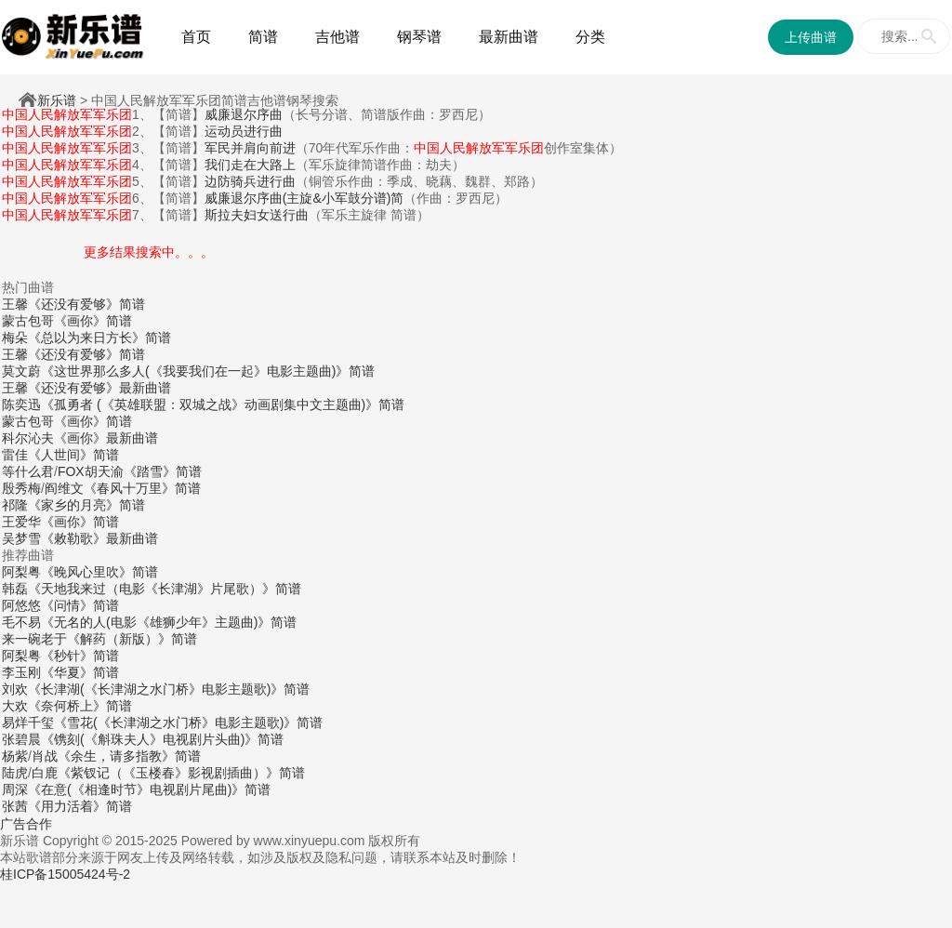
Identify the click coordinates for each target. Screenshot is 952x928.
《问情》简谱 (80, 605)
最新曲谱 (508, 37)
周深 (15, 789)
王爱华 (21, 521)
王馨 (15, 304)
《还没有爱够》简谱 (86, 304)
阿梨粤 (21, 571)
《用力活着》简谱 (80, 806)
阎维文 (64, 488)
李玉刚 (21, 672)
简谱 (263, 37)
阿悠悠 (21, 605)
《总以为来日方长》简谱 (99, 337)
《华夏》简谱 (80, 672)
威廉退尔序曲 (244, 114)
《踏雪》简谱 (163, 471)
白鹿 (45, 772)
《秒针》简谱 (80, 655)
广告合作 (26, 823)
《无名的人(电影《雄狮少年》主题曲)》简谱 (169, 622)
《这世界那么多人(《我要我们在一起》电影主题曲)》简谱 (208, 371)
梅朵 (15, 337)
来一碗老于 (34, 638)
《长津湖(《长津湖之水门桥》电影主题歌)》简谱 (169, 689)
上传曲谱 (811, 37)
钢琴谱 (419, 37)
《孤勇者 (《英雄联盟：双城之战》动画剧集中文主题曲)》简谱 (222, 404)
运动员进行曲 (244, 131)
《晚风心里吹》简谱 (99, 571)
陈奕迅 (21, 404)
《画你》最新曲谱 (106, 438)
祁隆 (15, 504)
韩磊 (15, 588)
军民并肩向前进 (250, 147)
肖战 (45, 756)
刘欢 (15, 689)
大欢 (15, 705)
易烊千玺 (28, 722)
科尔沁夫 (28, 438)
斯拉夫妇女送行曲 (257, 214)
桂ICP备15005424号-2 (65, 874)
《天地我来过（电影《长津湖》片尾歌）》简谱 (164, 588)
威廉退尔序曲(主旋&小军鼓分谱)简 (304, 198)
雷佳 (15, 454)
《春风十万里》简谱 (142, 488)
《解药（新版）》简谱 (132, 638)
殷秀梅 (21, 488)
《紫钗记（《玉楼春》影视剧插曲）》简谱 (181, 772)
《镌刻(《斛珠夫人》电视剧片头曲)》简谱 (162, 739)
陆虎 (15, 772)
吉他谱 (337, 37)
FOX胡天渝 (91, 471)
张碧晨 (21, 739)
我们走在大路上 (250, 164)
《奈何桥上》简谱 (80, 705)
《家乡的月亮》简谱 (86, 504)
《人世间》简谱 (73, 454)
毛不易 (21, 622)
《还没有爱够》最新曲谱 (99, 387)
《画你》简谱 (93, 320)
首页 (196, 37)
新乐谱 (56, 100)
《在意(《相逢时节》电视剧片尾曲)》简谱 (149, 789)
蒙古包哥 (28, 320)
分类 (590, 37)
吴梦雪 (21, 538)
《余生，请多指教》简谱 (129, 756)
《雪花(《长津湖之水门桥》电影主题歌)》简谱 (188, 722)
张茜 (15, 806)
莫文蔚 (21, 371)
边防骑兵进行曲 (250, 181)
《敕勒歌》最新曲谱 (99, 538)
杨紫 (15, 756)
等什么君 (28, 471)
